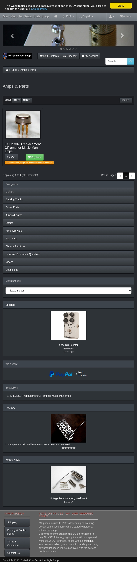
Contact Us (13, 553)
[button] (12, 35)
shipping (52, 530)
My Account (90, 56)
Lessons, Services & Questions (23, 254)
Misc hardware (14, 230)
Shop (14, 69)
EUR (68, 16)
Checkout (70, 56)
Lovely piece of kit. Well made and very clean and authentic (39, 444)
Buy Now (34, 157)
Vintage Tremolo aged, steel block (68, 498)
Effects (9, 222)
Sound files (12, 269)
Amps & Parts (28, 69)
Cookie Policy (39, 8)
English (86, 16)
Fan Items (11, 238)
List (17, 100)
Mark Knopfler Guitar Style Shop (26, 16)
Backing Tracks (14, 199)
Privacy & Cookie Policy (16, 532)
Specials (10, 304)
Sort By (126, 100)
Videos (9, 262)
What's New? (13, 459)
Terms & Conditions (13, 543)
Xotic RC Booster (68, 345)
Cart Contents (49, 56)
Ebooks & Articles (15, 246)
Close (121, 5)
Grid (26, 100)
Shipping (12, 522)
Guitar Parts (12, 207)
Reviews (10, 407)
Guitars (10, 191)
